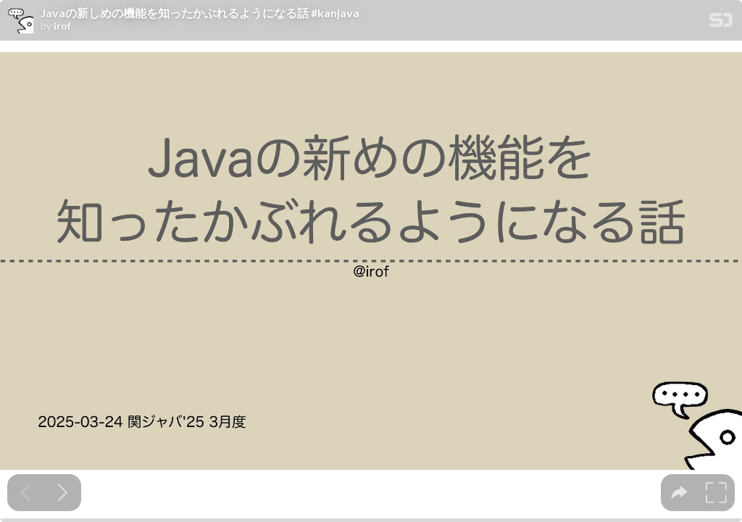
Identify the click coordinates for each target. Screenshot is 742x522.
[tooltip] (679, 492)
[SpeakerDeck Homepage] (721, 23)
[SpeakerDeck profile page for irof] (20, 21)
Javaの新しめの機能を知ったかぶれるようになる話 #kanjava (200, 13)
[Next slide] (62, 492)
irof (62, 26)
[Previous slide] (25, 492)
